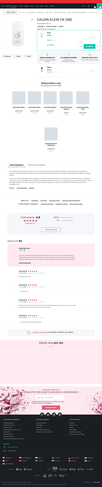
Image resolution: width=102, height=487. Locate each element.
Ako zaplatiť (39, 425)
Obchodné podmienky (42, 429)
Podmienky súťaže (8, 436)
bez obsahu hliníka (22, 188)
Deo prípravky (31, 12)
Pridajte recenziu (40, 332)
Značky (52, 6)
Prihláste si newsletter (51, 391)
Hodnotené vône (8, 434)
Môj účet (38, 427)
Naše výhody (73, 429)
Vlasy (32, 6)
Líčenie (26, 6)
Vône (20, 6)
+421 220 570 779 (12, 447)
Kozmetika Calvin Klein (47, 204)
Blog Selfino (6, 432)
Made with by (92, 482)
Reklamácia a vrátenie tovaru (44, 432)
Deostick (31, 188)
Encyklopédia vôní (8, 423)
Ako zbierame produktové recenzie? (13, 438)
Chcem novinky (50, 407)
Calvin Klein (49, 12)
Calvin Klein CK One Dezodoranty (77, 12)
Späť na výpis (11, 12)
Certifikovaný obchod (75, 432)
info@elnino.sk (11, 451)
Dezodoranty (40, 12)
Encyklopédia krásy (9, 425)
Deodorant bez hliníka (61, 204)
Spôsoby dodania (41, 423)
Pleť (41, 6)
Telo (23, 12)
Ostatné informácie (36, 165)
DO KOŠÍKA (89, 46)
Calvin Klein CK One (60, 12)
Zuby (46, 6)
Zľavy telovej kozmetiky (76, 204)
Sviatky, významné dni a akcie (12, 429)
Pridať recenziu (51, 230)
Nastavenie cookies (25, 482)
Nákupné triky (7, 427)
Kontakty (71, 423)
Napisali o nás (73, 425)
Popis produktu (16, 165)
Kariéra (71, 427)
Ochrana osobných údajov (76, 434)
